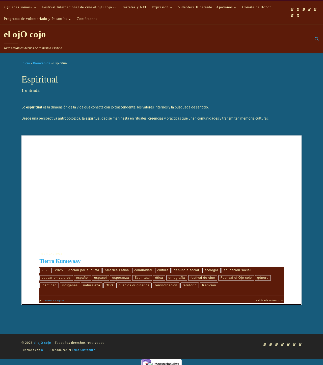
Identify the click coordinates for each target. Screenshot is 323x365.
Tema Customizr (83, 350)
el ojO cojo (42, 343)
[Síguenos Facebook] (298, 9)
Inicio (25, 63)
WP (43, 350)
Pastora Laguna (54, 300)
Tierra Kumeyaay (59, 261)
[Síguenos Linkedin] (292, 16)
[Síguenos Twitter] (309, 9)
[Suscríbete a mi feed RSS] (292, 9)
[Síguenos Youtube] (303, 9)
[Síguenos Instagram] (315, 9)
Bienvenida (41, 63)
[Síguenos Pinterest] (298, 16)
